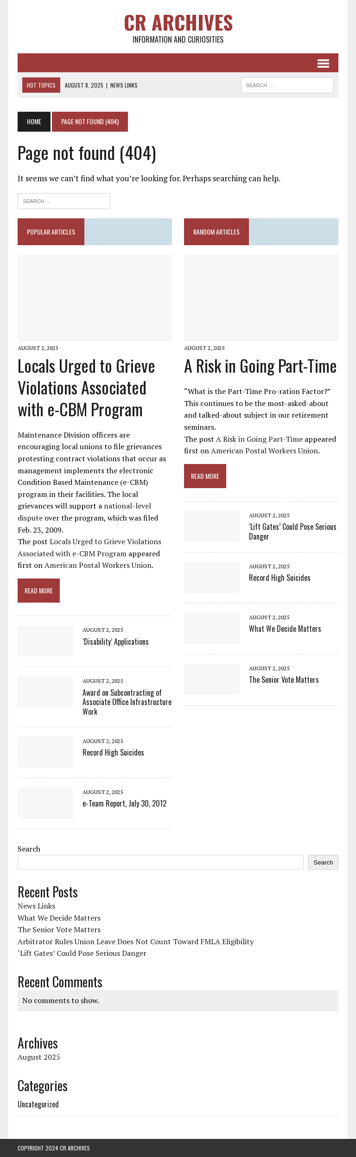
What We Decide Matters (285, 628)
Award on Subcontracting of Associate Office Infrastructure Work (127, 702)
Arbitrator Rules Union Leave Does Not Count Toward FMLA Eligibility (136, 941)
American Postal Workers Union (98, 565)
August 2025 (39, 1057)
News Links (36, 906)
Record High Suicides (113, 752)
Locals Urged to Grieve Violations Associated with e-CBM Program (86, 387)
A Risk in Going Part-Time (260, 365)
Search (29, 849)
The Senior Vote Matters (284, 679)
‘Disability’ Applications (116, 641)
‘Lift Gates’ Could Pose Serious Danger (293, 531)
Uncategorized (38, 1104)
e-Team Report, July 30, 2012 (124, 803)
